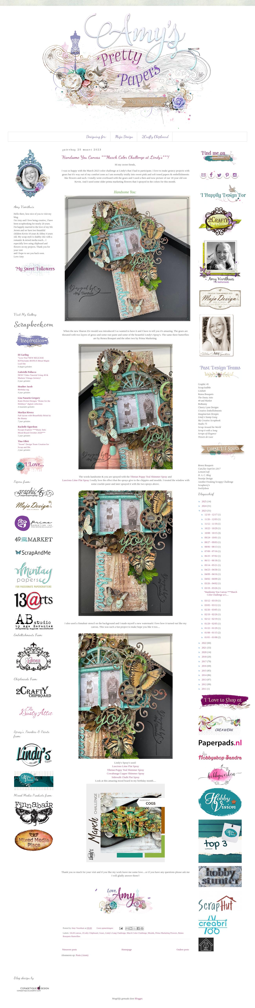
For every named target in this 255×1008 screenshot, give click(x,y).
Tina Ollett (23, 441)
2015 (204, 670)
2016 (204, 666)
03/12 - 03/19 (211, 600)
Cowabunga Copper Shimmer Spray (125, 773)
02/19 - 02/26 (211, 614)
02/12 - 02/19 (211, 619)
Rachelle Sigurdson (27, 426)
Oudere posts (183, 949)
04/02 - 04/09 (211, 579)
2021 (204, 647)
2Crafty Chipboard (155, 136)
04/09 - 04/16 (211, 574)
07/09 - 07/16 (211, 551)
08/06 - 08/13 (211, 546)
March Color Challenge (137, 933)
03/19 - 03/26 (211, 588)
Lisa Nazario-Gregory (29, 398)
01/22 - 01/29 (211, 628)
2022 (204, 643)
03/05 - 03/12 (211, 605)
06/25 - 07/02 (211, 556)
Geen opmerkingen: (105, 928)
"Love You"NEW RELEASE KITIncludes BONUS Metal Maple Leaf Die (33, 361)
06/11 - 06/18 (211, 560)
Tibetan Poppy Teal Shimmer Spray (148, 476)
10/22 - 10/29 (211, 528)
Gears (101, 933)
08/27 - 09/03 (211, 542)
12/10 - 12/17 (211, 514)
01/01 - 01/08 (211, 637)
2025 (204, 501)
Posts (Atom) (82, 955)
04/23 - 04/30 (211, 569)
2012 (204, 684)
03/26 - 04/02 (211, 583)
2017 (204, 661)
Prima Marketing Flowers (166, 933)
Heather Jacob (25, 386)
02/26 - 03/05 (211, 609)
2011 (204, 688)
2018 (204, 656)
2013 (204, 679)
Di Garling (23, 354)
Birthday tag (23, 389)
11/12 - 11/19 (211, 523)
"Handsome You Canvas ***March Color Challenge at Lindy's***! (115, 157)
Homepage (127, 949)
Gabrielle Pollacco (27, 372)
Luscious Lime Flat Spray (75, 480)
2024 (204, 506)
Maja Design (124, 136)
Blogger (138, 998)
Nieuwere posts (69, 949)
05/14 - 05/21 (211, 565)
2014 (204, 675)
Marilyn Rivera (26, 412)
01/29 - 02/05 (211, 623)
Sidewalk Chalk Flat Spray (125, 777)
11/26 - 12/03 (211, 519)
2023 (204, 510)
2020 (204, 652)
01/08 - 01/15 (211, 632)
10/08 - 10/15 (211, 533)
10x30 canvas (75, 933)
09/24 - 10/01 (211, 537)
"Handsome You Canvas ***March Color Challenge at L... (220, 593)
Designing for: (96, 136)
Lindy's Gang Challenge (115, 933)
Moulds (151, 933)
